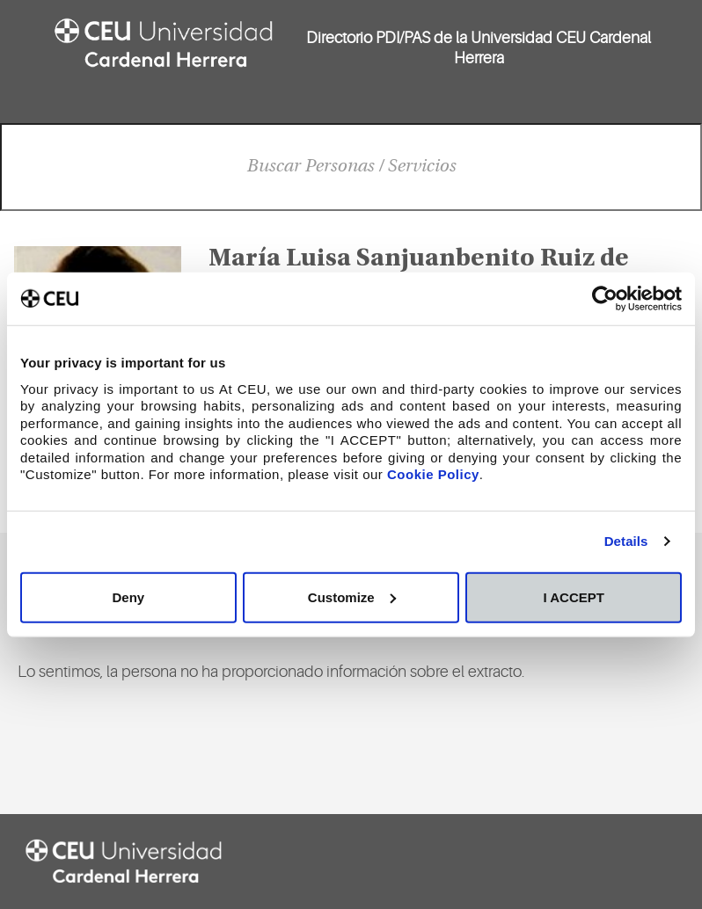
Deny (128, 596)
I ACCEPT (573, 596)
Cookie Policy (433, 474)
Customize (352, 596)
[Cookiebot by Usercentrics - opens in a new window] (605, 299)
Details (626, 541)
